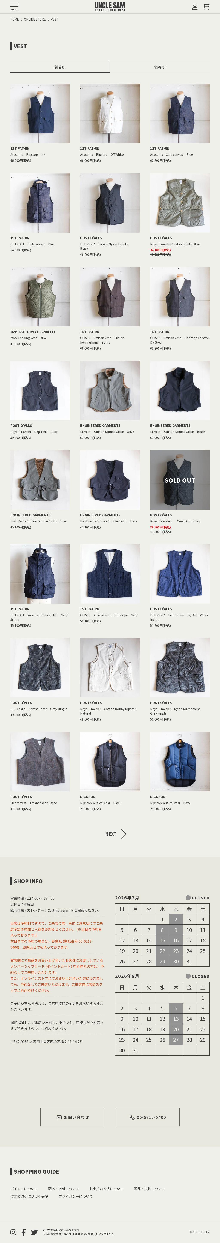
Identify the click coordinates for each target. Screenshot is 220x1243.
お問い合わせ (72, 1117)
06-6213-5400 (147, 1117)
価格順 (160, 66)
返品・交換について (149, 1188)
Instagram (62, 910)
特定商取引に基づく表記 (29, 1196)
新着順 (60, 66)
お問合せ (30, 947)
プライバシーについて (75, 1196)
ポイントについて (24, 1188)
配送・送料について (63, 1188)
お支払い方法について (106, 1188)
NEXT (110, 834)
